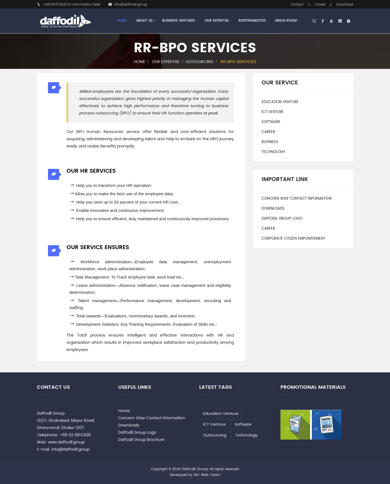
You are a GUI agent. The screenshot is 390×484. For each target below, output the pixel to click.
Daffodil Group (195, 469)
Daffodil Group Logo (282, 219)
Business (270, 142)
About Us (144, 20)
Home (121, 20)
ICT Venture (273, 112)
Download (344, 4)
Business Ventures (178, 20)
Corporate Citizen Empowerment (293, 239)
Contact (296, 4)
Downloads (273, 209)
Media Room (286, 20)
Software (271, 122)
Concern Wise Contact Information (297, 199)
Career (320, 4)
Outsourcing (199, 62)
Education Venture (280, 102)
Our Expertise (217, 20)
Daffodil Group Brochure (141, 440)
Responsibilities (252, 20)
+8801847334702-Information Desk (68, 4)
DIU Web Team (207, 475)
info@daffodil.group (127, 4)
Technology (273, 152)
